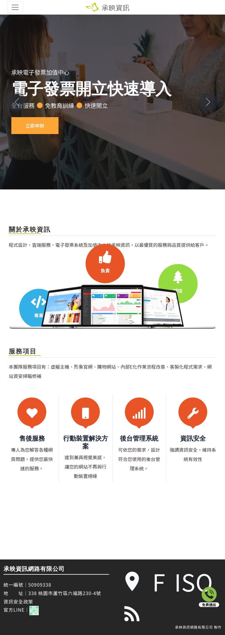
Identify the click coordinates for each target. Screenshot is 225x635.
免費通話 (209, 604)
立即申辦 (35, 125)
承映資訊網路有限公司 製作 (198, 627)
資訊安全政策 (18, 601)
